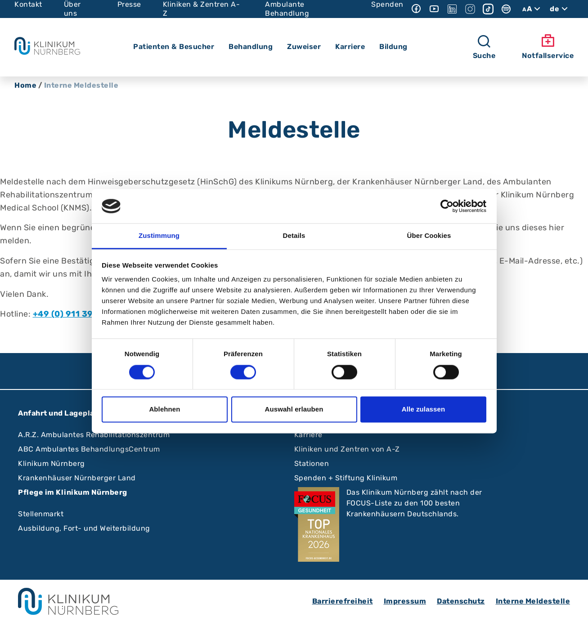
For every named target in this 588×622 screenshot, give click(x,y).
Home (25, 85)
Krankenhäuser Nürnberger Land (77, 478)
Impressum (405, 601)
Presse (129, 4)
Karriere (308, 434)
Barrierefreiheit (342, 601)
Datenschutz (461, 601)
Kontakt (28, 4)
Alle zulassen (423, 409)
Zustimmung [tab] (159, 236)
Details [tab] (294, 236)
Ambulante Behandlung (287, 9)
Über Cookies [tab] (429, 236)
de (560, 9)
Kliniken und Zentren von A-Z (347, 449)
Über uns (72, 9)
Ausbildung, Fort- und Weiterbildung (84, 528)
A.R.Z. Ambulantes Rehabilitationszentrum (94, 434)
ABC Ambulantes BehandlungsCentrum (89, 449)
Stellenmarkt (40, 514)
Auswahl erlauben (294, 409)
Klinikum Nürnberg (51, 463)
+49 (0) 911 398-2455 (79, 314)
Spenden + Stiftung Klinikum (346, 478)
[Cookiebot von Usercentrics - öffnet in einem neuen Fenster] (447, 206)
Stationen (311, 463)
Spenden (387, 4)
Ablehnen (164, 409)
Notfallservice (548, 47)
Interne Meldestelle (533, 601)
